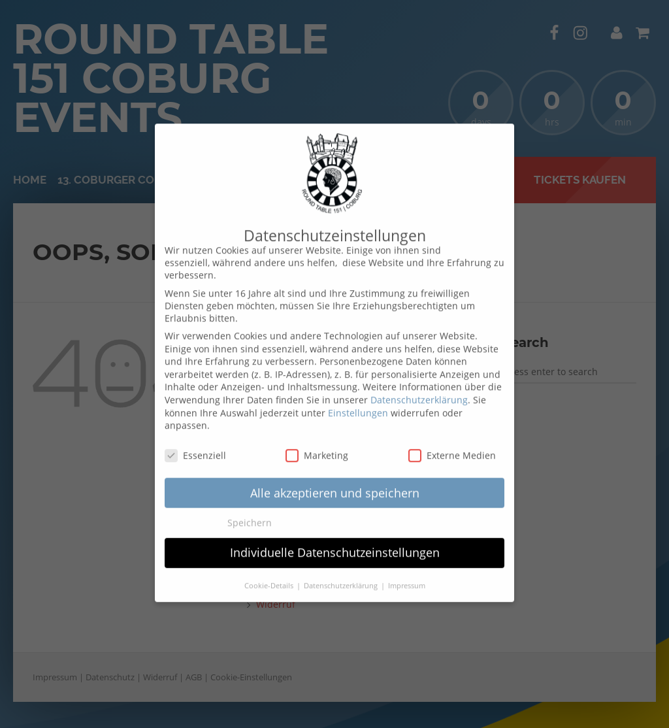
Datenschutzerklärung (419, 387)
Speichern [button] (249, 510)
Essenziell (195, 443)
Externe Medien (452, 443)
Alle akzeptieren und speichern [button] (334, 480)
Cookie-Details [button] (269, 573)
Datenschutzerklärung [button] (342, 573)
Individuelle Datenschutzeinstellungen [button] (335, 540)
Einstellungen (358, 399)
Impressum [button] (406, 573)
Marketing (317, 443)
